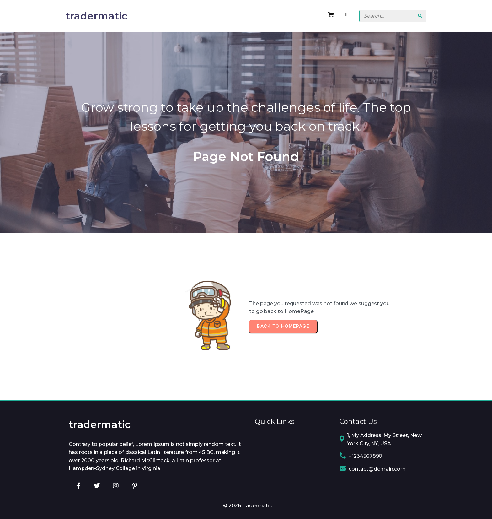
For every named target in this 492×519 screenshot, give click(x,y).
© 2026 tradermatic (247, 506)
